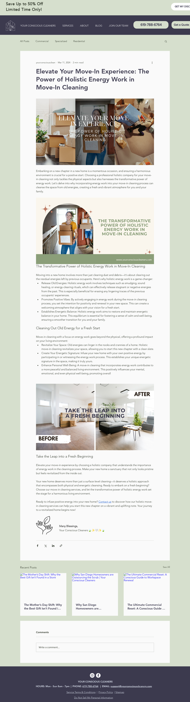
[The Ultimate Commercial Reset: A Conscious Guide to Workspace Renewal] (147, 586)
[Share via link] (60, 545)
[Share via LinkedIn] (53, 545)
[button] (165, 41)
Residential (79, 41)
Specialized (61, 41)
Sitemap (119, 692)
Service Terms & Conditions (80, 692)
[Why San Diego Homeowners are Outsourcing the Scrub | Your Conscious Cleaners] (95, 586)
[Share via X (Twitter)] (45, 545)
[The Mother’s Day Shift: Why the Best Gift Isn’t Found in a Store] (43, 586)
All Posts (24, 41)
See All (166, 567)
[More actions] (152, 62)
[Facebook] (98, 675)
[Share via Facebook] (37, 545)
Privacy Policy (106, 692)
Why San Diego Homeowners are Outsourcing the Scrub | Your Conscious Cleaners (95, 606)
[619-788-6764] (150, 25)
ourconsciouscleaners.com (137, 686)
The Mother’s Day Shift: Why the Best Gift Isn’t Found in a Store (43, 606)
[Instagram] (92, 675)
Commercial (42, 41)
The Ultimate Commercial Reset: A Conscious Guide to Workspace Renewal (146, 606)
